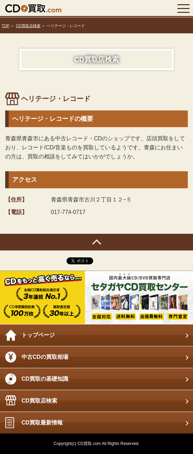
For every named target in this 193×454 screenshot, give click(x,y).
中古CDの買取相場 (44, 357)
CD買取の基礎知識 (44, 379)
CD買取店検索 (28, 26)
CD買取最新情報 (42, 423)
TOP (5, 26)
